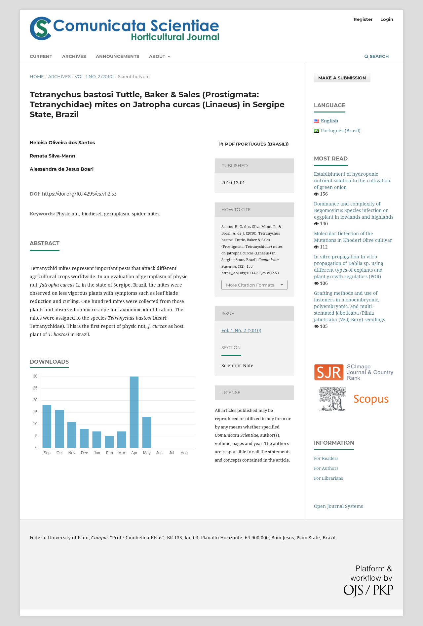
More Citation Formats (250, 285)
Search (377, 56)
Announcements (117, 56)
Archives (74, 56)
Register (363, 19)
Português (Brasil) (341, 130)
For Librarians (328, 478)
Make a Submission (342, 77)
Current (41, 56)
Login (386, 19)
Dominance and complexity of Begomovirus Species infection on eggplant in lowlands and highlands (353, 210)
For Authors (326, 468)
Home (37, 76)
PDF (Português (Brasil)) (256, 144)
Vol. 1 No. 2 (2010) (94, 76)
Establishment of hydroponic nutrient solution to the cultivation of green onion (352, 180)
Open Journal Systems (338, 506)
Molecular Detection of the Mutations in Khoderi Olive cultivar (353, 236)
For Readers (326, 458)
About (158, 56)
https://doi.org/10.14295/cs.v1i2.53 (79, 194)
